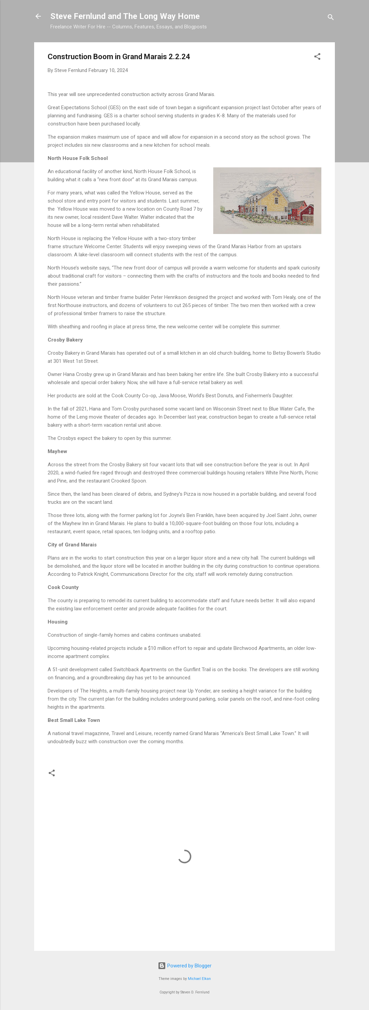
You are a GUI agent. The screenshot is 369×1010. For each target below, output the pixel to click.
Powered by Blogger (185, 966)
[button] (317, 57)
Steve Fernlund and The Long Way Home (125, 16)
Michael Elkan (199, 979)
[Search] (331, 18)
